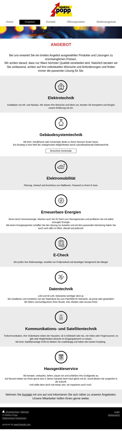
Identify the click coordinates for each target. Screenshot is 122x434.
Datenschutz (8, 418)
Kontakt (27, 394)
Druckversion (10, 412)
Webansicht (114, 415)
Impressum (20, 418)
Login (117, 412)
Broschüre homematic (61, 151)
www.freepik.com (22, 424)
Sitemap (25, 412)
